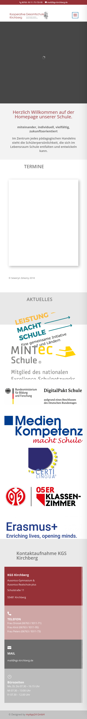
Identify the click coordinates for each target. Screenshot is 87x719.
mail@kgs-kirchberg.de (20, 660)
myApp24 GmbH (35, 714)
